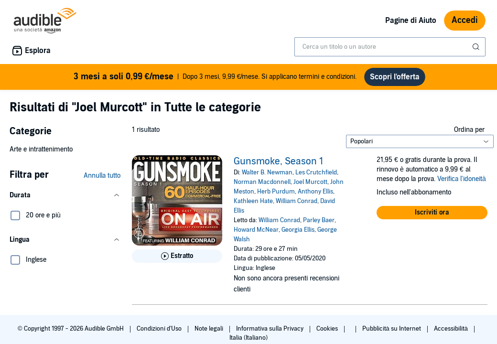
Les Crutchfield (316, 172)
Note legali (209, 329)
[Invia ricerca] (477, 46)
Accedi (465, 20)
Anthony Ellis (315, 191)
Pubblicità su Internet (392, 329)
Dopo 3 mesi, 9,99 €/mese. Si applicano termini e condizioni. (215, 77)
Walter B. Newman (267, 172)
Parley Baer (319, 220)
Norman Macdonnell (262, 182)
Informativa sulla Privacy (270, 329)
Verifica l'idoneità (461, 179)
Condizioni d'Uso (160, 329)
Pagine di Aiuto (410, 20)
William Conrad (296, 201)
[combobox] (390, 46)
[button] (65, 195)
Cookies (327, 329)
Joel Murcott (310, 182)
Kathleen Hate (253, 201)
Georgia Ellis (297, 230)
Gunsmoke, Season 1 (278, 161)
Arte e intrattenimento (41, 149)
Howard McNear (256, 230)
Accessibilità (451, 329)
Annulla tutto (102, 176)
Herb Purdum (276, 191)
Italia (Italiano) (248, 338)
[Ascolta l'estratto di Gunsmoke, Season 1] (177, 256)
